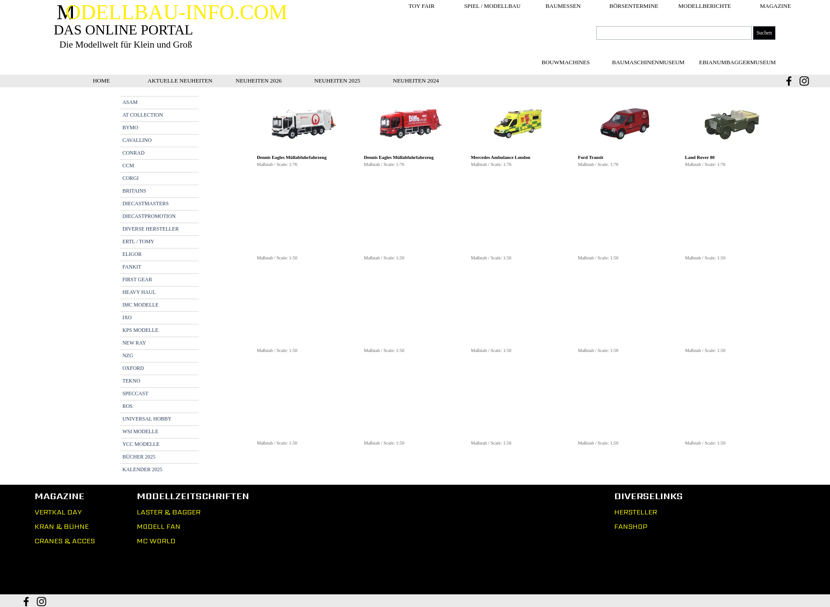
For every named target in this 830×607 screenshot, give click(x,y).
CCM (128, 165)
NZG (127, 355)
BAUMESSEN (563, 6)
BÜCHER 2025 (139, 457)
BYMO (130, 127)
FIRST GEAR (137, 279)
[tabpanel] (518, 276)
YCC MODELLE (140, 444)
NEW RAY (134, 343)
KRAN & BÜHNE (62, 526)
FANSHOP (630, 526)
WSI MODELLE (140, 431)
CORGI (130, 178)
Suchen (764, 33)
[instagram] (804, 81)
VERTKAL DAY (58, 512)
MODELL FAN (158, 526)
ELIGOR (132, 254)
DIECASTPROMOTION (149, 216)
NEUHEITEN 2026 (258, 80)
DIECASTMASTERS (145, 203)
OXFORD (133, 368)
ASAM (130, 102)
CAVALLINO (137, 140)
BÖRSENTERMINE (633, 6)
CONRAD (133, 153)
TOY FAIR (421, 6)
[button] (303, 124)
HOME (101, 80)
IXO (126, 317)
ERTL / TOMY (138, 241)
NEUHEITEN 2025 (337, 80)
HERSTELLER (635, 512)
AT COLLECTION (142, 115)
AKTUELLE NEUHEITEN (180, 80)
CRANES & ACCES (65, 541)
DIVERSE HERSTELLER (150, 229)
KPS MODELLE (140, 330)
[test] (648, 62)
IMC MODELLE (140, 305)
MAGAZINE (775, 6)
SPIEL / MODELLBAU (492, 6)
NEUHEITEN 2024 (416, 80)
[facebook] (788, 81)
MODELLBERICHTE (704, 6)
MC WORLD (156, 541)
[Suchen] (674, 33)
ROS (127, 406)
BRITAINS (134, 191)
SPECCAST (135, 393)
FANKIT (131, 267)
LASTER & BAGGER (169, 512)
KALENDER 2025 (142, 469)
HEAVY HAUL (139, 292)
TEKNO (131, 381)
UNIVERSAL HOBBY (147, 419)
